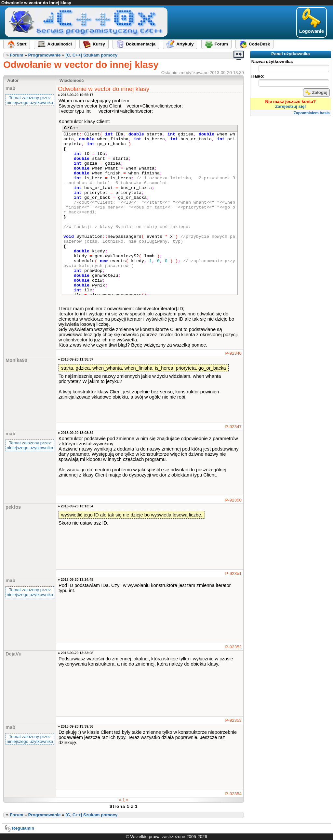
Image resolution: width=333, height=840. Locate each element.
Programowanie (44, 55)
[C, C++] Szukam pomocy (91, 55)
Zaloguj (316, 92)
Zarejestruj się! (290, 106)
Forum (16, 55)
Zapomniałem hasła (312, 113)
